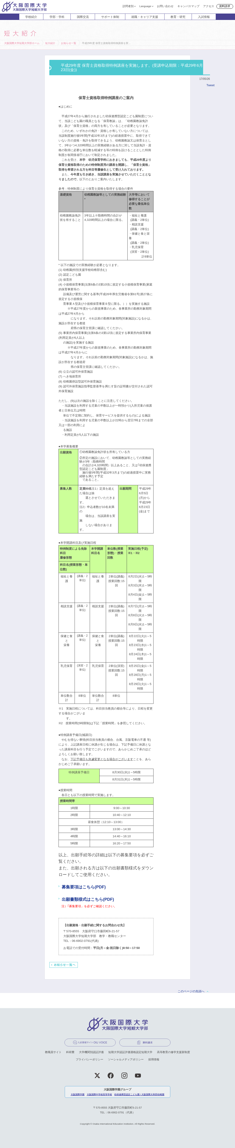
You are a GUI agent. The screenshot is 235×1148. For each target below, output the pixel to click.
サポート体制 (110, 17)
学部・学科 (57, 17)
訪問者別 (128, 6)
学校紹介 (31, 17)
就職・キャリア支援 (144, 17)
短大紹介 (50, 43)
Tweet (210, 85)
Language (145, 6)
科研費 (70, 1052)
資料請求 (224, 6)
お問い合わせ (165, 6)
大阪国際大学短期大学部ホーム (21, 43)
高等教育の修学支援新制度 (173, 1052)
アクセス (208, 6)
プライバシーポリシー (89, 1059)
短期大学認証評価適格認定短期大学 (130, 1052)
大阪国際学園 (77, 1094)
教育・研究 (178, 17)
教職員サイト (53, 1052)
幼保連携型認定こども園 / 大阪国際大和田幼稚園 (139, 1094)
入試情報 (204, 17)
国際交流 (83, 17)
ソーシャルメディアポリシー (126, 1059)
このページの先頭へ (191, 991)
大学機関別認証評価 (91, 1052)
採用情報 (153, 1059)
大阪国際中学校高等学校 (99, 1094)
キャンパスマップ (188, 6)
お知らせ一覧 (68, 43)
